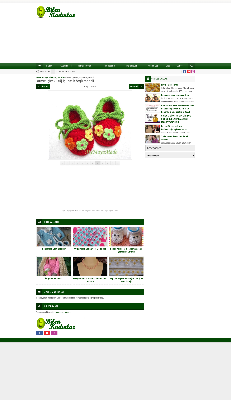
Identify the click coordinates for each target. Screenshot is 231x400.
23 (97, 163)
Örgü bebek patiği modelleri (54, 77)
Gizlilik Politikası (65, 71)
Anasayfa (39, 77)
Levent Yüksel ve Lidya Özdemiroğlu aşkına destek (174, 128)
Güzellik (64, 66)
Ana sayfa (38, 66)
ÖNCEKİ (45, 86)
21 (87, 163)
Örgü (168, 66)
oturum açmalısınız (64, 312)
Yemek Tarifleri (84, 66)
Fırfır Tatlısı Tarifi (169, 84)
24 (102, 163)
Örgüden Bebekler (53, 278)
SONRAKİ (134, 86)
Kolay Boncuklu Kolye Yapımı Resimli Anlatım (90, 280)
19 (77, 163)
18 (72, 163)
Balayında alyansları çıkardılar (175, 95)
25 (107, 163)
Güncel (180, 66)
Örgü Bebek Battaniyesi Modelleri (90, 248)
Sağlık (49, 66)
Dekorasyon (131, 66)
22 (92, 163)
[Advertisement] (115, 40)
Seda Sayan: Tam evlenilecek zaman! (174, 138)
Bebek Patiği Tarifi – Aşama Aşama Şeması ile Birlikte (126, 250)
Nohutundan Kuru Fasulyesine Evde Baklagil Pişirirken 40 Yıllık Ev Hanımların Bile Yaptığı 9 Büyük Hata (177, 110)
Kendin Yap (153, 66)
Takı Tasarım (109, 66)
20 (82, 163)
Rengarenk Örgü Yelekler (54, 248)
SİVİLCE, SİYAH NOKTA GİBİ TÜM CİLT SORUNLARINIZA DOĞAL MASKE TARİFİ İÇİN (176, 119)
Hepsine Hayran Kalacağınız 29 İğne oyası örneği (126, 280)
